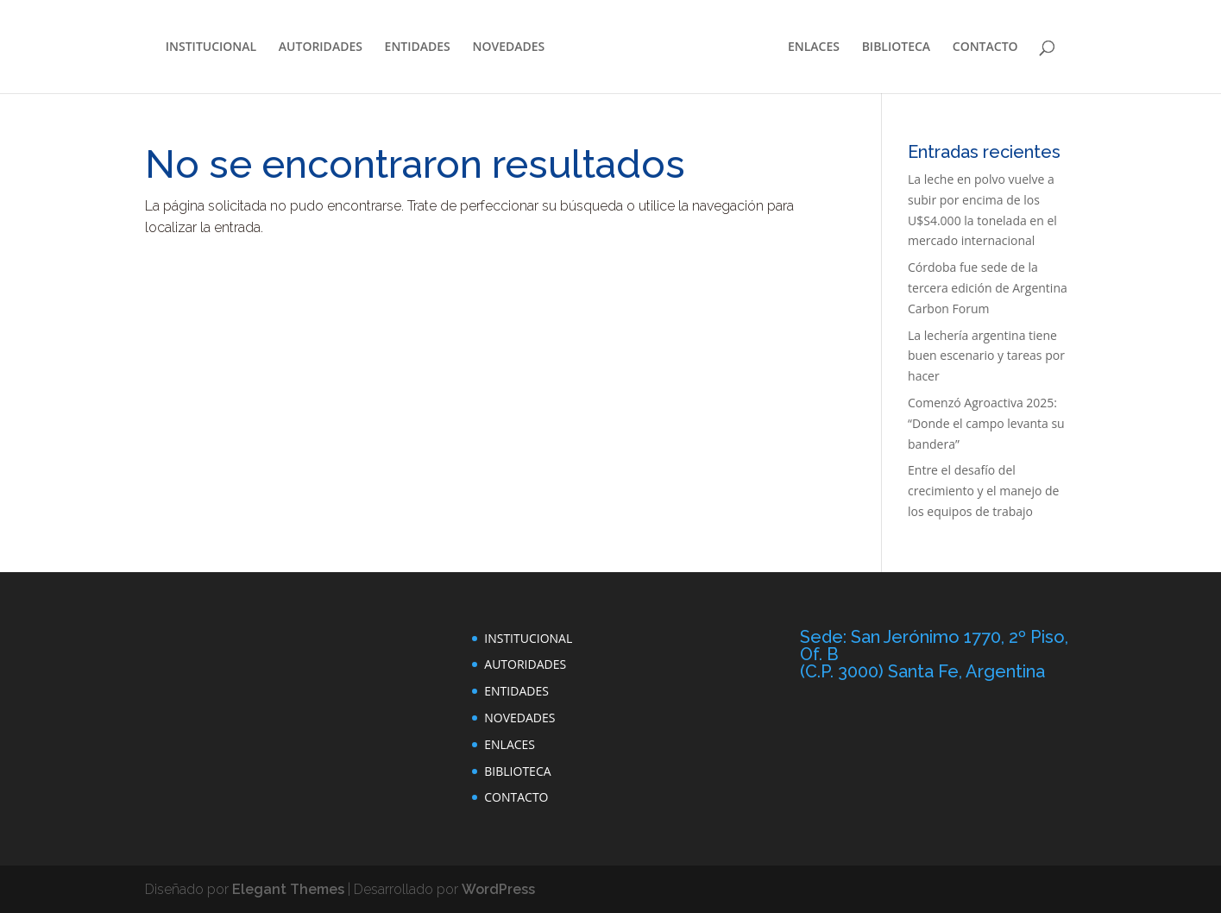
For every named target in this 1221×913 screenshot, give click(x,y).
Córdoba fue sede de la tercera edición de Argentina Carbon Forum (987, 288)
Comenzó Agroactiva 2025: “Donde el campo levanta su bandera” (986, 423)
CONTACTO (985, 47)
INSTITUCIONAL (211, 47)
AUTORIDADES (320, 47)
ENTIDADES (417, 47)
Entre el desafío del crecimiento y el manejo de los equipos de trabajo (983, 490)
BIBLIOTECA (896, 47)
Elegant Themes (288, 889)
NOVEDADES (508, 47)
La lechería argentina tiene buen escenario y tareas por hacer (986, 356)
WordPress (498, 889)
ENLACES (814, 47)
